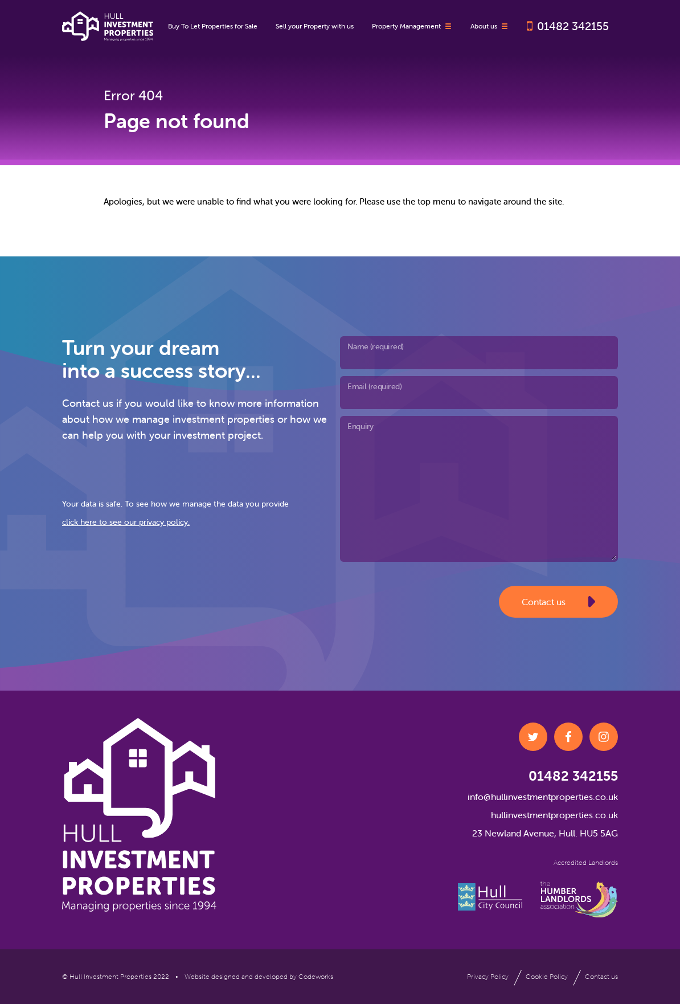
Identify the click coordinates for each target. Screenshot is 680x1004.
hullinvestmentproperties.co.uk (554, 815)
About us (489, 26)
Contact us (558, 601)
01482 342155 (573, 26)
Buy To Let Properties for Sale (212, 26)
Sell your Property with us (315, 26)
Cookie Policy (547, 976)
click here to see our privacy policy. (126, 522)
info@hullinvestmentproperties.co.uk (543, 796)
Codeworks (315, 976)
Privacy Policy (488, 976)
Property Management (412, 26)
